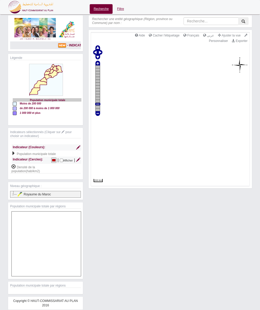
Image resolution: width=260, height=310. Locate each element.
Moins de (30, 103)
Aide (140, 35)
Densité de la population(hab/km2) (25, 169)
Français (191, 35)
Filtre (120, 9)
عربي (208, 35)
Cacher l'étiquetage (164, 35)
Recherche (101, 9)
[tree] (45, 194)
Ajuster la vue (229, 35)
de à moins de (40, 108)
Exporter (240, 41)
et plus (30, 112)
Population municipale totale (36, 154)
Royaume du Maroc (34, 194)
